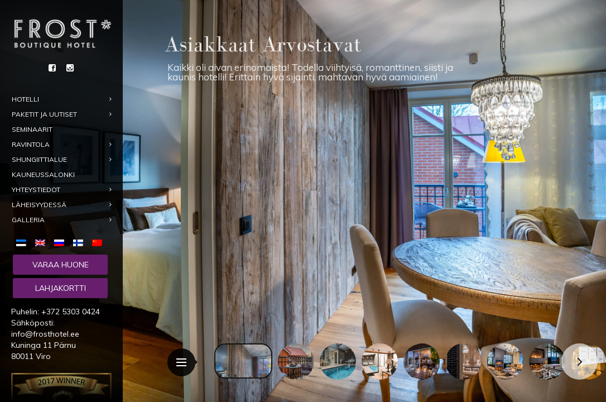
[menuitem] (23, 241)
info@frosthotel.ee (45, 334)
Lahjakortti (60, 288)
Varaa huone (60, 265)
